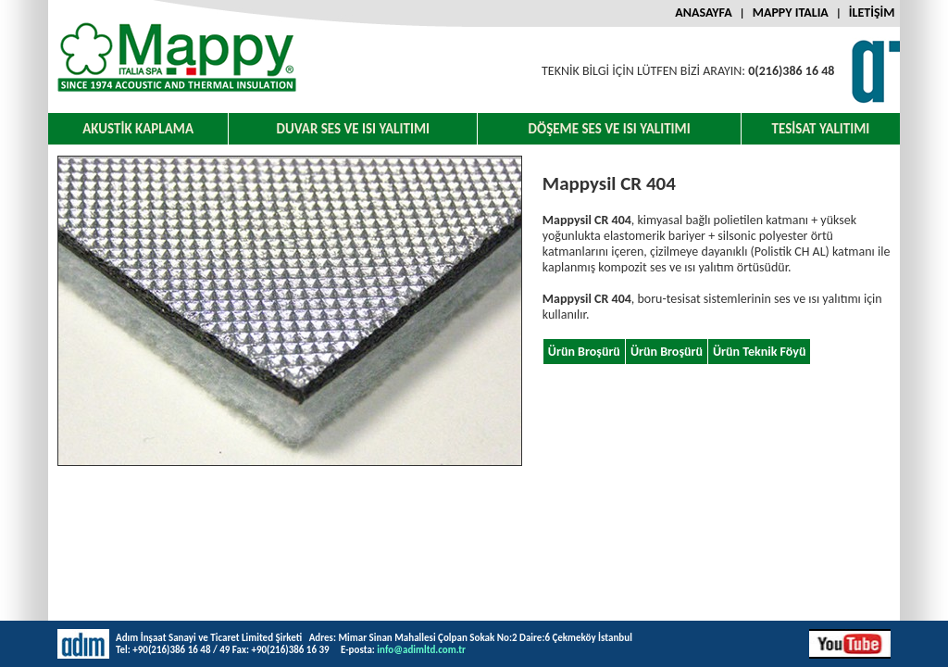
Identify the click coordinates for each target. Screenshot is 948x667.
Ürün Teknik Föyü (759, 351)
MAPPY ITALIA (791, 12)
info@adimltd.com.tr (421, 650)
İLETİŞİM (872, 12)
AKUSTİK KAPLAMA (137, 128)
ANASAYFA (703, 12)
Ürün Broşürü (584, 351)
